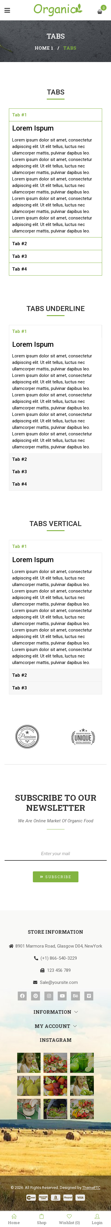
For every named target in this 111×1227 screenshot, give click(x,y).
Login (97, 1219)
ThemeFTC (91, 1187)
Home (14, 1219)
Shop (41, 1219)
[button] (55, 876)
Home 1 (44, 48)
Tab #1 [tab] (19, 115)
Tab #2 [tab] (19, 243)
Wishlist (69, 1219)
